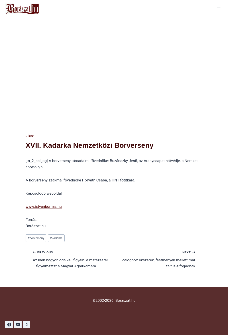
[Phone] (26, 324)
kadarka (56, 238)
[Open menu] (218, 8)
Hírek (30, 136)
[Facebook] (9, 324)
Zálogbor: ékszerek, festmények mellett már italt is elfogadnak (156, 258)
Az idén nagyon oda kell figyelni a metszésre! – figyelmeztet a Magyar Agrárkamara (71, 258)
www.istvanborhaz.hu (44, 206)
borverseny (36, 238)
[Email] (18, 324)
